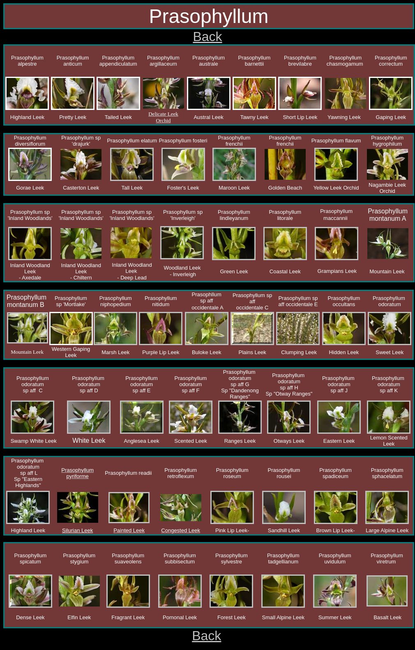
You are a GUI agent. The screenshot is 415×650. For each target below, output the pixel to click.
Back (207, 36)
